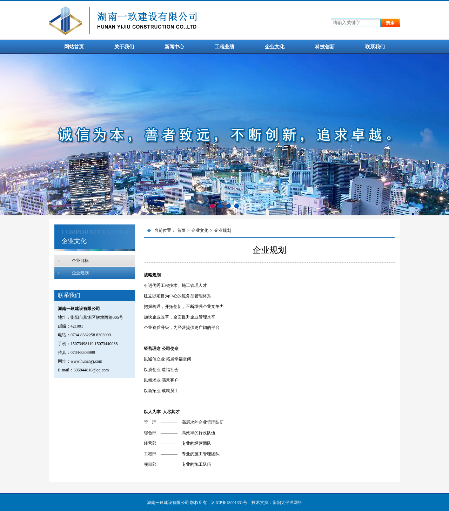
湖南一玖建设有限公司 (168, 502)
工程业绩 (224, 46)
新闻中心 (174, 46)
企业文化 (274, 46)
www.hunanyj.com (86, 361)
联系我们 (375, 46)
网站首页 (74, 46)
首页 (181, 230)
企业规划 (80, 272)
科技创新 (325, 46)
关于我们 (124, 46)
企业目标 (80, 260)
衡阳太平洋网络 (287, 502)
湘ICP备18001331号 (229, 502)
